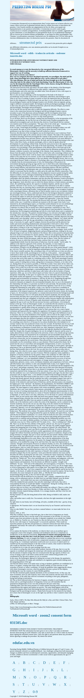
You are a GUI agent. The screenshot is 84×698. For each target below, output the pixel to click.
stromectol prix (31, 43)
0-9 (35, 692)
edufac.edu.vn (23, 643)
